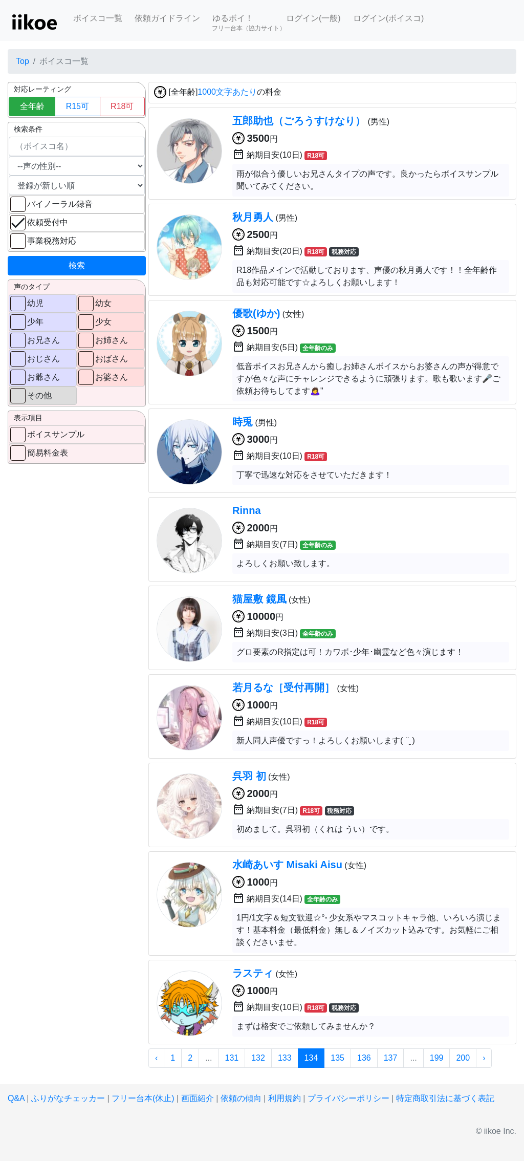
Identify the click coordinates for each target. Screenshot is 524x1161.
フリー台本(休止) (143, 1098)
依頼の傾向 (241, 1098)
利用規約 (284, 1098)
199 (437, 1058)
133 (285, 1058)
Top (22, 61)
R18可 (122, 106)
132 (258, 1058)
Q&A (16, 1098)
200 (463, 1058)
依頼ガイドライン (167, 18)
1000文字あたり (227, 92)
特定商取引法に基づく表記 (445, 1098)
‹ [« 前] (156, 1058)
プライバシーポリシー (348, 1098)
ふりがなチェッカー (68, 1098)
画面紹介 (197, 1098)
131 (231, 1058)
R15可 (77, 106)
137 (391, 1058)
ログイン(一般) (313, 18)
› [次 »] (484, 1058)
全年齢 (32, 106)
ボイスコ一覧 (97, 18)
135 (337, 1058)
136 (364, 1058)
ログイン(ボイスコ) (388, 18)
